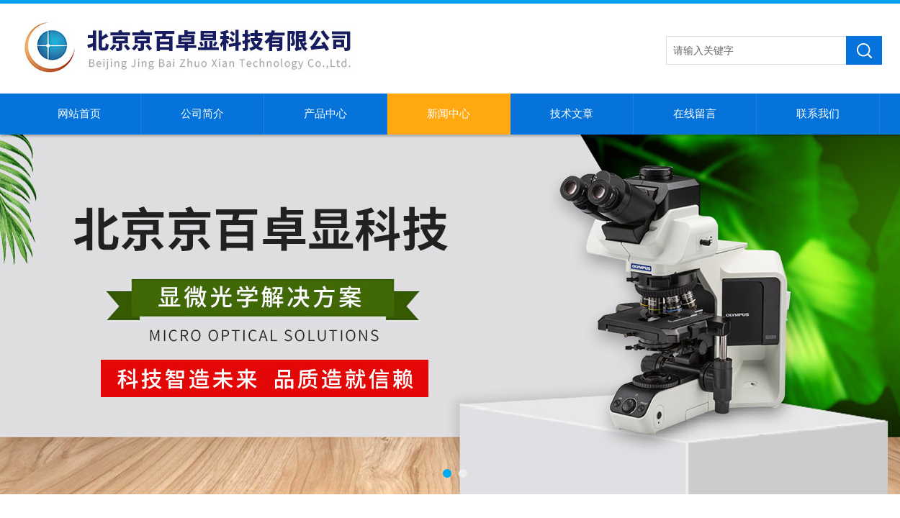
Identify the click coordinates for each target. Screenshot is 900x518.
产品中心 (325, 113)
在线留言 (694, 113)
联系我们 (818, 113)
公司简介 (202, 113)
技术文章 (571, 113)
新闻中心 (448, 113)
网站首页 (79, 113)
